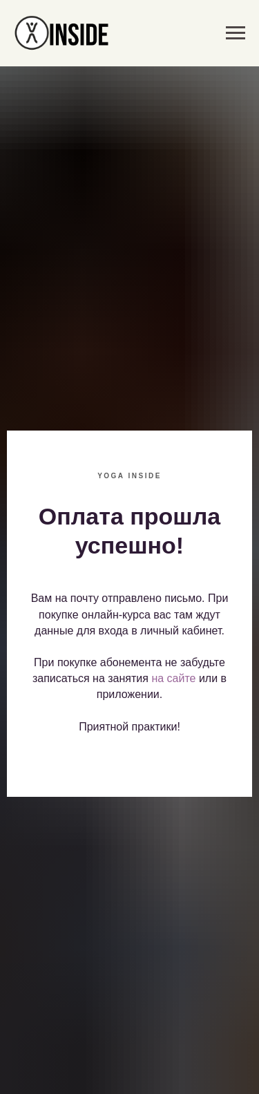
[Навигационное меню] (235, 33)
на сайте (173, 678)
